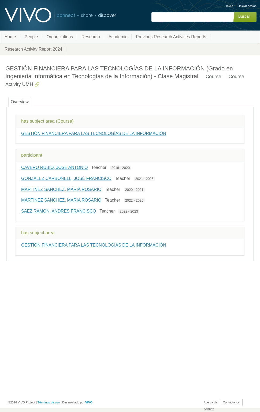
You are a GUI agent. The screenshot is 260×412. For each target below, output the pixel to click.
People (31, 37)
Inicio (229, 5)
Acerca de (210, 402)
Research (90, 37)
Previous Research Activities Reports (171, 37)
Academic (118, 37)
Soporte (209, 408)
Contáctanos (231, 402)
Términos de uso (49, 402)
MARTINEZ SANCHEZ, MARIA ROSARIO (61, 189)
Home (10, 37)
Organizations (60, 37)
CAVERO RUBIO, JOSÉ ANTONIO (54, 167)
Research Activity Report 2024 (33, 49)
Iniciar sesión (248, 5)
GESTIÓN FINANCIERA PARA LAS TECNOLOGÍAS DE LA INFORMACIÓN (93, 133)
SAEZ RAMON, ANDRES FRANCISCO (58, 211)
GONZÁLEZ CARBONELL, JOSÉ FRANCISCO (66, 178)
